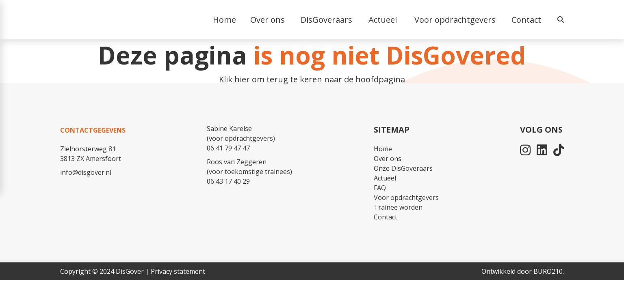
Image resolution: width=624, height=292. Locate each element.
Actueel (385, 178)
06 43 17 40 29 (228, 181)
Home (383, 148)
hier (242, 79)
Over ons (387, 158)
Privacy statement (178, 271)
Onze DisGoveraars (403, 168)
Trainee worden (398, 207)
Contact (526, 19)
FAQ (380, 187)
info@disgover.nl (85, 172)
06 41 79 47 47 (228, 148)
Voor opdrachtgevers (406, 197)
